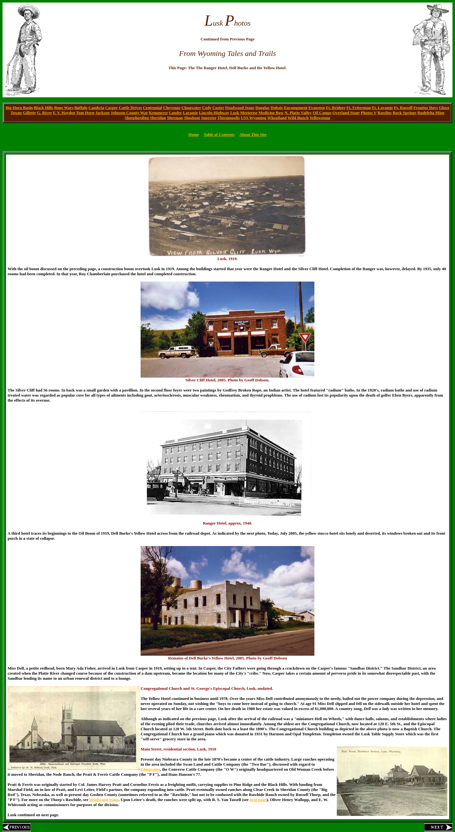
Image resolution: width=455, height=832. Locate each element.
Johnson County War (129, 112)
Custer (218, 107)
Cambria (96, 107)
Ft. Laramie (382, 107)
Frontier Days (425, 107)
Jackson (102, 112)
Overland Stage (346, 112)
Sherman (175, 117)
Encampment (295, 107)
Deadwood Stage (239, 107)
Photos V (369, 112)
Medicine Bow (270, 112)
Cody (206, 107)
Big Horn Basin (19, 107)
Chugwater (191, 107)
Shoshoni (192, 117)
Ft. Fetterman (359, 107)
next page (258, 799)
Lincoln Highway (214, 112)
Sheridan (158, 117)
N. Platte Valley (298, 112)
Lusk (234, 112)
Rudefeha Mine (431, 112)
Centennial (152, 107)
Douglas (262, 107)
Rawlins (385, 112)
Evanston (316, 107)
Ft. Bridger (335, 107)
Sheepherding (137, 117)
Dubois (276, 107)
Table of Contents (218, 134)
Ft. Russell (403, 107)
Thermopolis (228, 117)
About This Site (252, 134)
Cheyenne (171, 107)
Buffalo (80, 107)
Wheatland (277, 117)
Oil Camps (321, 112)
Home (193, 134)
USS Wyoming (253, 117)
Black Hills (43, 107)
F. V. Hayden (64, 112)
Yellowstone (319, 117)
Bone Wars (63, 107)
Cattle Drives (130, 107)
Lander (175, 112)
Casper (111, 107)
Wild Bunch (298, 117)
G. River (44, 112)
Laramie (190, 112)
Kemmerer (158, 112)
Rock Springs (404, 112)
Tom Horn (85, 112)
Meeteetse (249, 112)
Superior (208, 117)
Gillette (29, 112)
